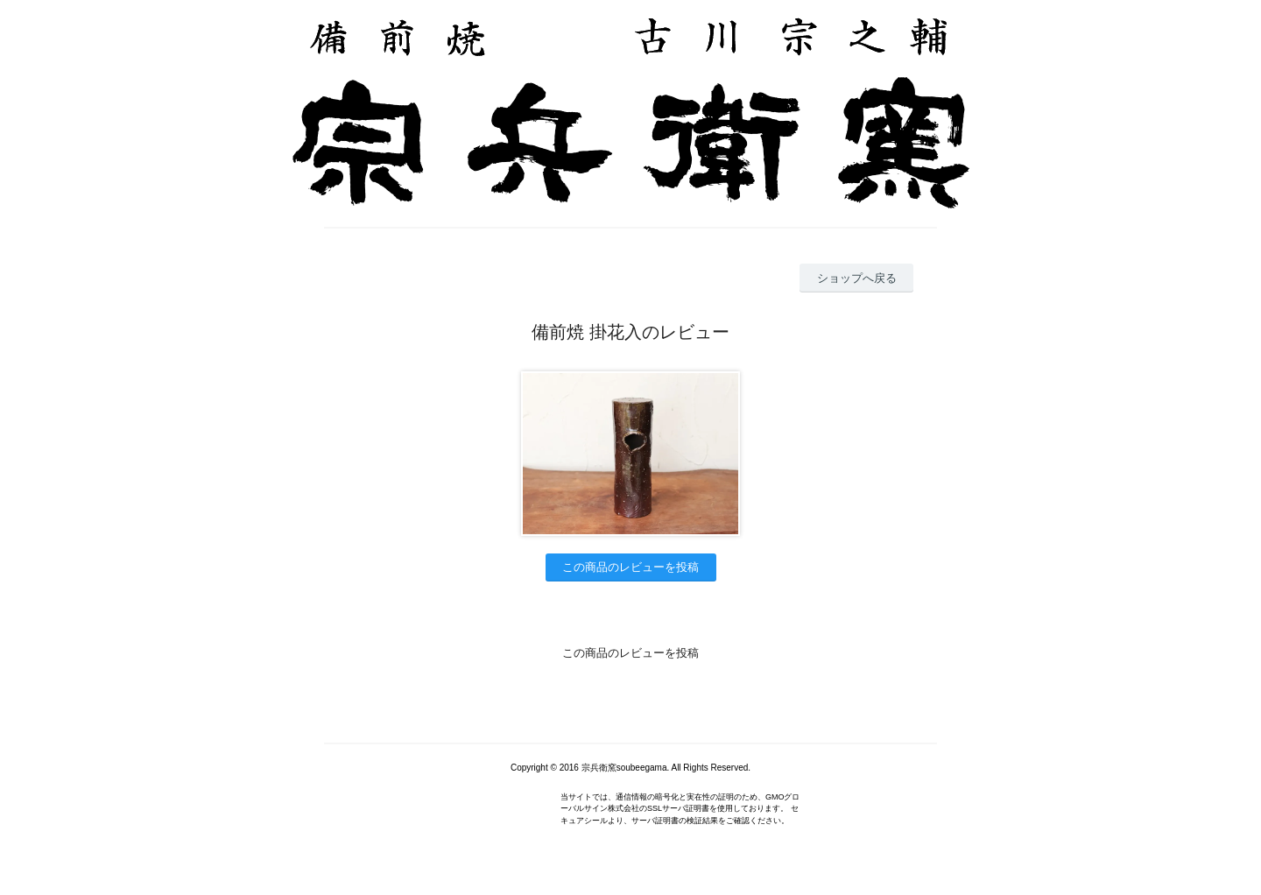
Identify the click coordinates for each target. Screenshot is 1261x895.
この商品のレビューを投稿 (630, 567)
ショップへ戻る (857, 278)
